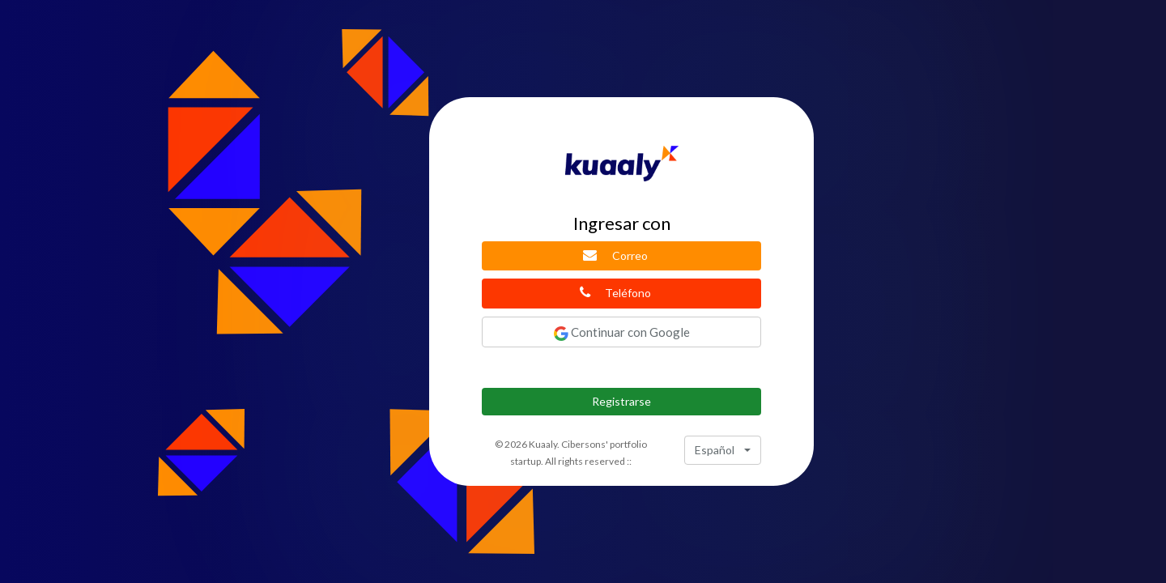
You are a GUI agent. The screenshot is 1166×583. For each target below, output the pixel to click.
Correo (615, 255)
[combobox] (722, 450)
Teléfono (615, 292)
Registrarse (621, 401)
